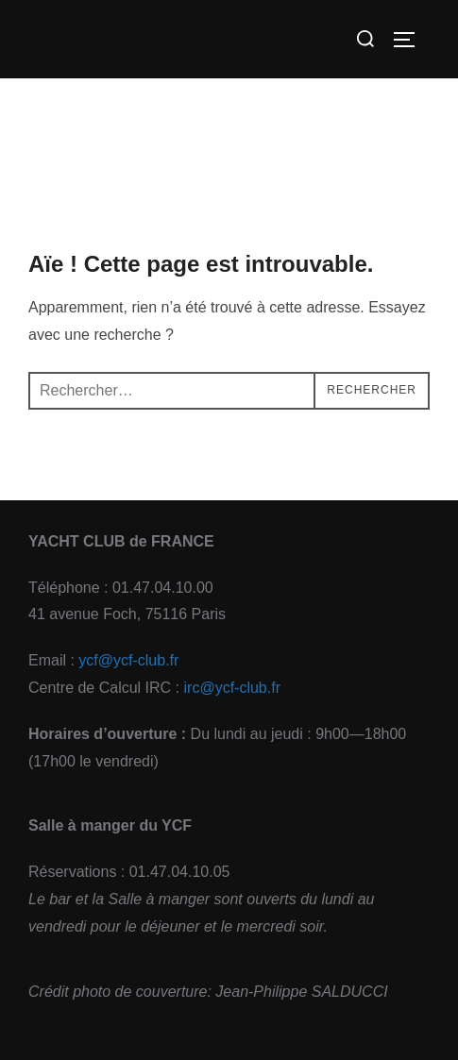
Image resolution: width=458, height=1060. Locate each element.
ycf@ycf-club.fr (128, 660)
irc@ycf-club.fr (232, 688)
